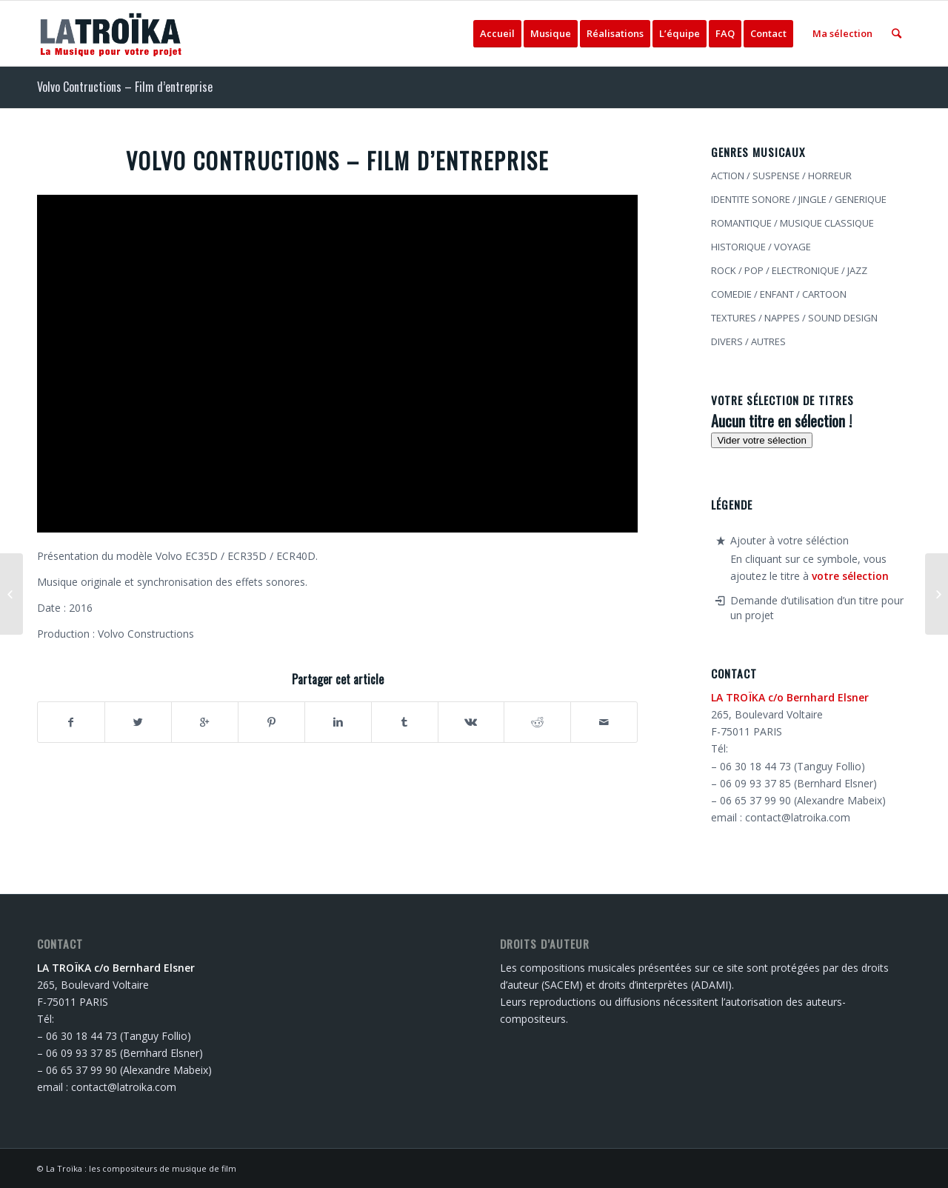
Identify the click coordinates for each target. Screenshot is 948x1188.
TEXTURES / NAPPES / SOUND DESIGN (794, 317)
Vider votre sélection (762, 440)
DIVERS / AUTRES (748, 341)
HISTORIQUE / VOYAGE (761, 246)
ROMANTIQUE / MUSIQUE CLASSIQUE (792, 223)
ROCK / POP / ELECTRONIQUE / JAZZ (789, 270)
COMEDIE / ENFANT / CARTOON (779, 294)
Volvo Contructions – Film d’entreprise (125, 87)
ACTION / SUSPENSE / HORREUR (781, 175)
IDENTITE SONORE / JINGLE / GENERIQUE (799, 199)
